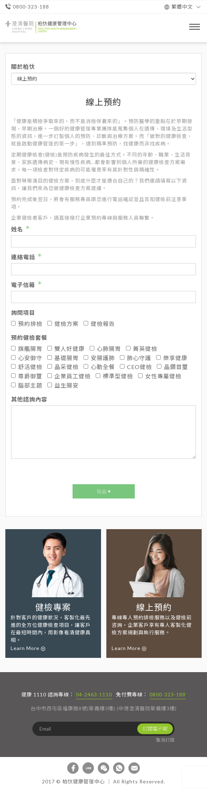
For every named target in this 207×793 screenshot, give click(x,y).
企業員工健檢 (69, 376)
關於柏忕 (23, 66)
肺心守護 (135, 357)
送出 (102, 491)
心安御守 (26, 357)
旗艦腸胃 (26, 348)
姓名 (17, 229)
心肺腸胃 (105, 348)
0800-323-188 (167, 694)
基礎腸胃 (63, 357)
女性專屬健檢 (159, 376)
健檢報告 (99, 323)
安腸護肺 (99, 357)
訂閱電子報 (155, 729)
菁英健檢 (141, 348)
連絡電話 (23, 257)
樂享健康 (171, 357)
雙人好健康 (66, 348)
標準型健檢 (114, 376)
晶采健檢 (63, 366)
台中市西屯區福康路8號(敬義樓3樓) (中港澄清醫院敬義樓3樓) (104, 708)
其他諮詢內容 (29, 399)
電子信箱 (23, 284)
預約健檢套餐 (29, 337)
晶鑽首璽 (172, 366)
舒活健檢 (26, 366)
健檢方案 (63, 323)
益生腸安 (63, 385)
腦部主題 (26, 385)
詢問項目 (23, 312)
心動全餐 (99, 366)
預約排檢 (26, 323)
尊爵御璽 (26, 376)
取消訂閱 (165, 740)
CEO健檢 (136, 366)
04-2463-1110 (94, 694)
